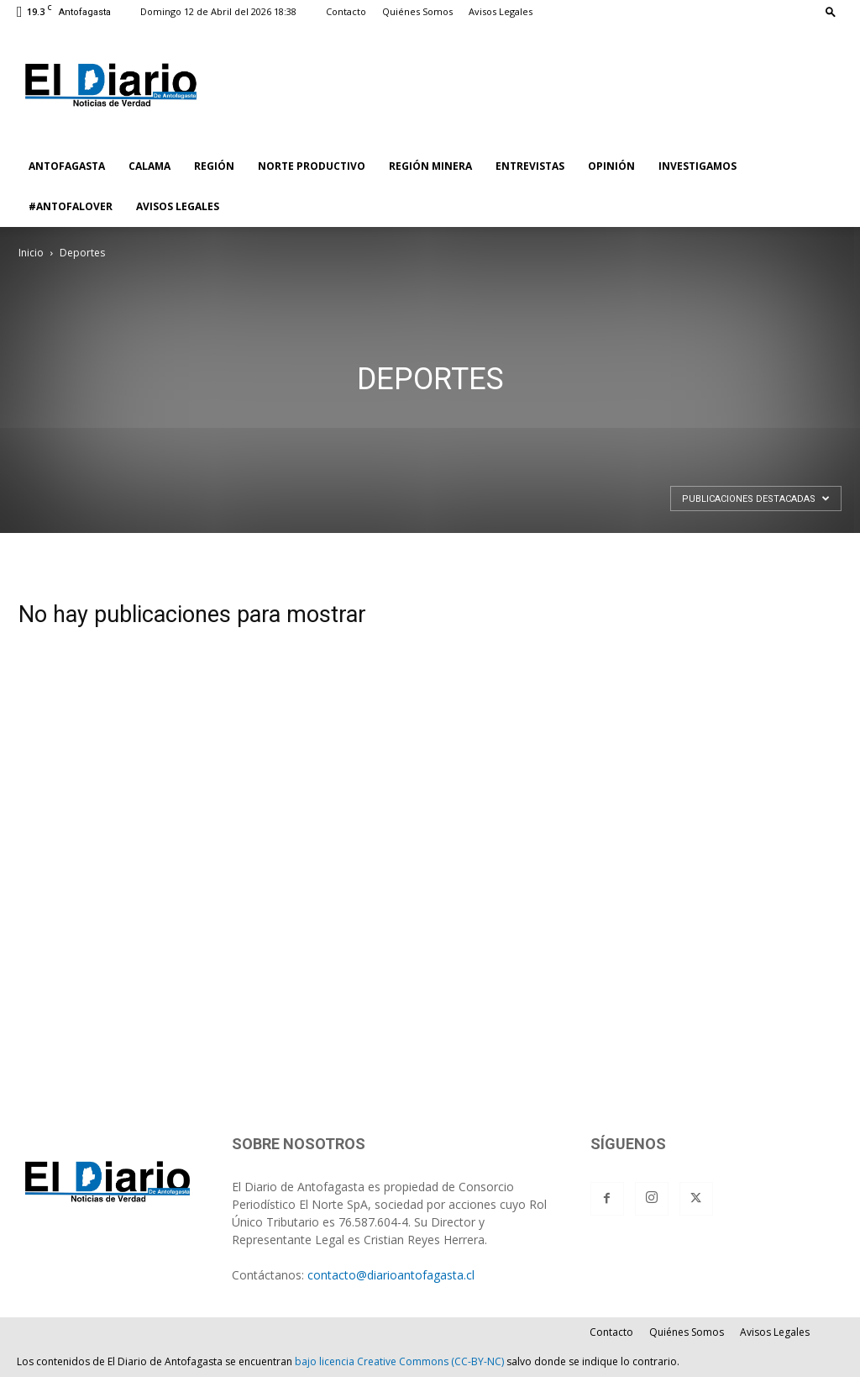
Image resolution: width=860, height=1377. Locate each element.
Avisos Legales (500, 11)
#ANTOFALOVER (71, 206)
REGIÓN (214, 166)
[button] (830, 11)
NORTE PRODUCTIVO (311, 166)
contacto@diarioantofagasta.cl (391, 1275)
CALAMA (149, 166)
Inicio (31, 252)
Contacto (346, 11)
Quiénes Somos (417, 11)
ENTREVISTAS (530, 166)
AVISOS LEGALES (177, 206)
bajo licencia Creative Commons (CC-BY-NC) (399, 1361)
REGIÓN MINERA (430, 166)
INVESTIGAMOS (697, 166)
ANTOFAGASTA (67, 166)
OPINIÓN (611, 166)
